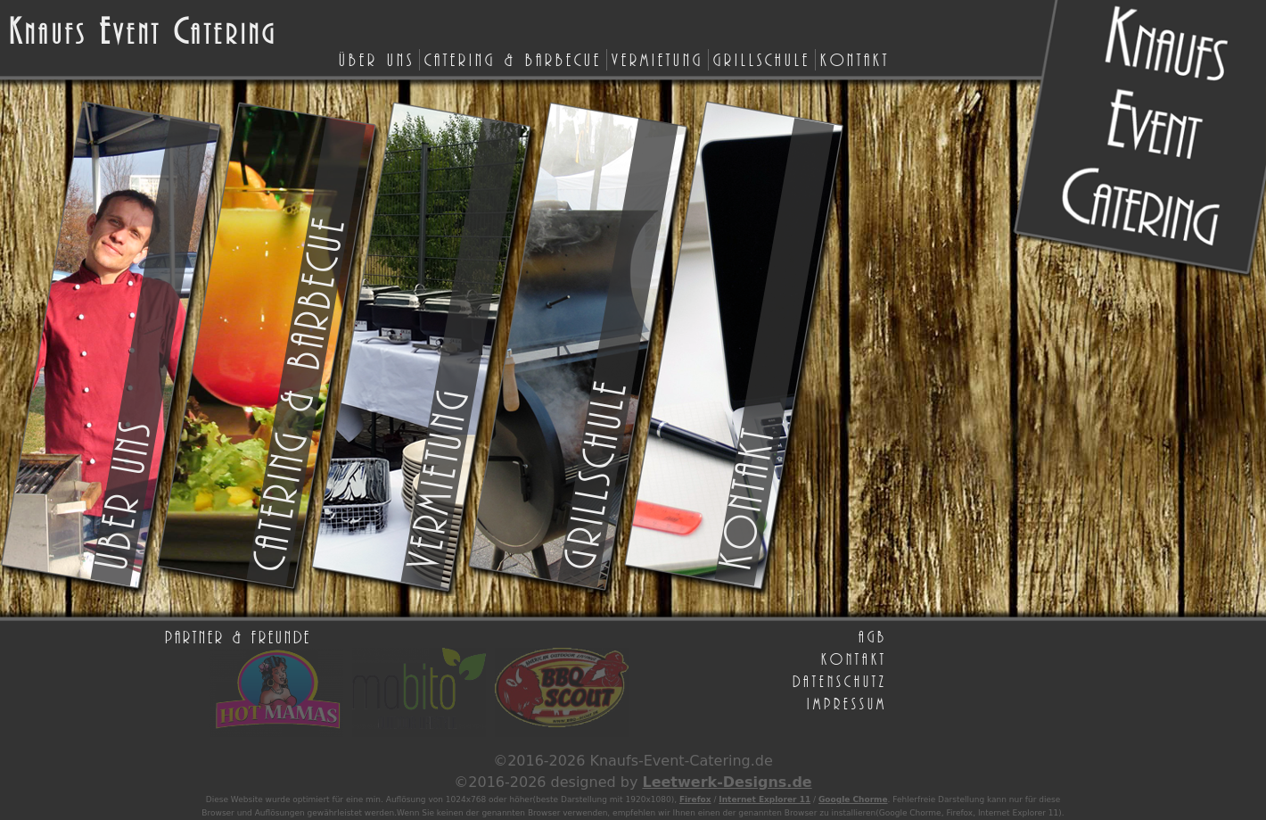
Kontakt (855, 59)
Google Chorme (853, 799)
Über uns (377, 59)
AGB (873, 636)
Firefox (695, 799)
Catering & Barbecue (513, 59)
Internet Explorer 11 (764, 799)
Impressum (847, 703)
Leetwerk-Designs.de (726, 782)
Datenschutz (840, 681)
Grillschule (761, 59)
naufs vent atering (143, 32)
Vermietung (657, 59)
